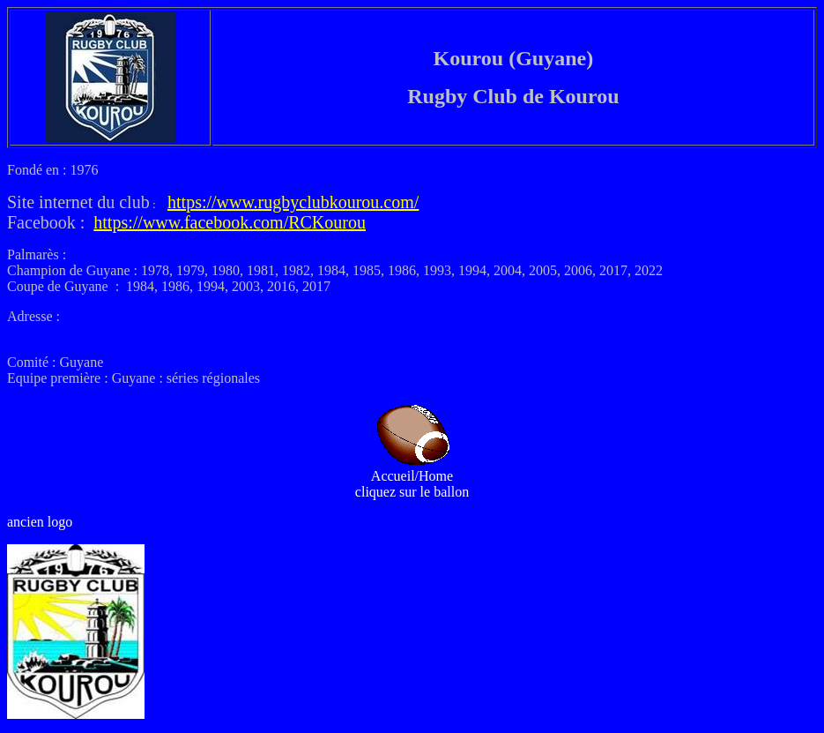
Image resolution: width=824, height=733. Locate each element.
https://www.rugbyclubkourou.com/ (293, 202)
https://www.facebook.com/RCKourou (229, 222)
